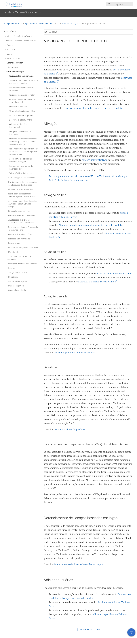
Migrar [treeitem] (9, 54)
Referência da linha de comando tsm (68, 180)
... (58, 23)
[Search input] (122, 4)
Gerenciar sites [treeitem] (13, 58)
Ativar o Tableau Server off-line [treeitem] (22, 111)
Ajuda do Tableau (13, 23)
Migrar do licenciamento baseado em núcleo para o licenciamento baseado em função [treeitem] (23, 142)
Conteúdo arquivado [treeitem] (16, 290)
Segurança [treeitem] (12, 67)
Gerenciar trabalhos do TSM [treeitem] (19, 234)
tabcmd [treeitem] (11, 268)
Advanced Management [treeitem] (18, 281)
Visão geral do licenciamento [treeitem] (21, 76)
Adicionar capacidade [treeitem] (18, 107)
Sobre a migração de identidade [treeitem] (21, 178)
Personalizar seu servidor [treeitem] (18, 211)
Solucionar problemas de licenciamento (74, 352)
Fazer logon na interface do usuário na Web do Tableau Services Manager (88, 176)
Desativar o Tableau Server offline (97, 281)
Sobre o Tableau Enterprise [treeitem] (20, 173)
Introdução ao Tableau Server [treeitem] (19, 36)
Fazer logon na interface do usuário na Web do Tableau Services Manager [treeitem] (22, 204)
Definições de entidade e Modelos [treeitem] (22, 264)
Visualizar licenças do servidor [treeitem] (22, 95)
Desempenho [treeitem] (13, 243)
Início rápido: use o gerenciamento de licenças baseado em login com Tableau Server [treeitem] (23, 152)
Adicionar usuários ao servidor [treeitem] (20, 189)
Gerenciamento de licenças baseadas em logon (78, 564)
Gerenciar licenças (70, 23)
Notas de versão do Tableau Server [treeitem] (21, 41)
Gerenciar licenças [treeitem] (15, 72)
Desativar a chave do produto (69, 429)
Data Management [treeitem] (15, 286)
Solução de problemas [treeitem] (17, 272)
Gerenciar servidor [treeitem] (14, 63)
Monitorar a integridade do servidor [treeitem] (23, 248)
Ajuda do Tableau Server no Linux (39, 23)
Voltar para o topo (88, 629)
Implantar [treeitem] (10, 49)
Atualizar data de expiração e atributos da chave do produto (90, 225)
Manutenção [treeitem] (13, 252)
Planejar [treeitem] (10, 45)
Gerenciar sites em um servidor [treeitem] (21, 215)
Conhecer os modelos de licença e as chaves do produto (93, 108)
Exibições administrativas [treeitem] (18, 239)
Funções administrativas (94, 160)
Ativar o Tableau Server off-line (114, 273)
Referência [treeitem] (12, 277)
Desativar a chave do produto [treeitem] (21, 115)
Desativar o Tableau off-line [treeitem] (20, 120)
